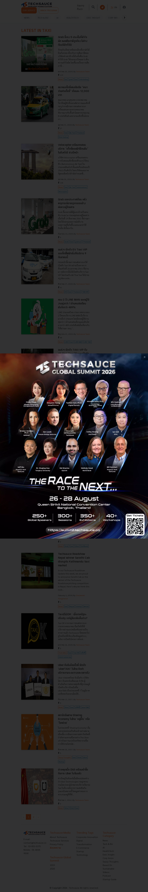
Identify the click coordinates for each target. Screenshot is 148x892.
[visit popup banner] (74, 446)
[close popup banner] (144, 356)
